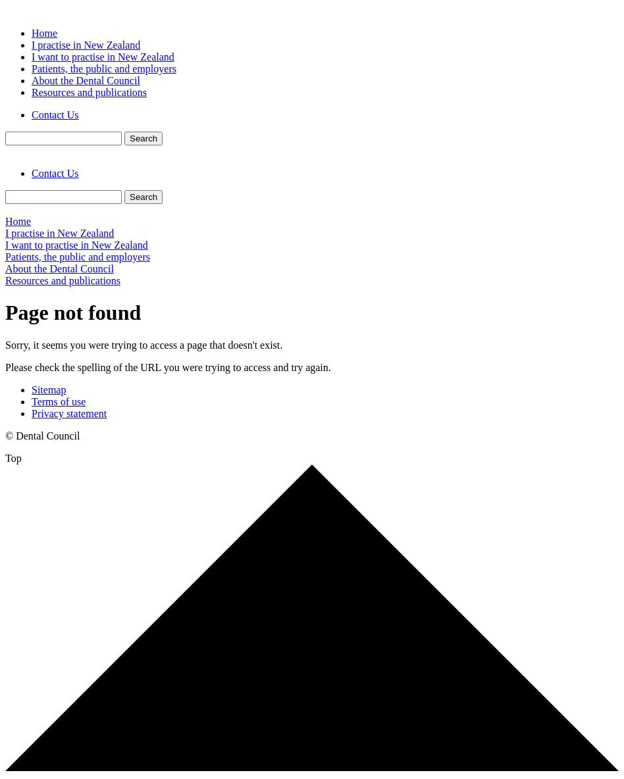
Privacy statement (69, 413)
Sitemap (49, 389)
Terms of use (59, 401)
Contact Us (55, 114)
